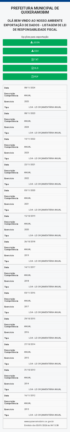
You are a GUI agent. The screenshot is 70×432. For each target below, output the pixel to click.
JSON (35, 42)
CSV (35, 51)
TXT (35, 59)
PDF (35, 76)
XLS (35, 68)
